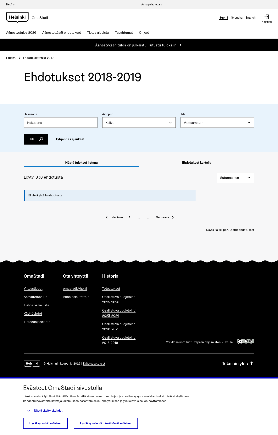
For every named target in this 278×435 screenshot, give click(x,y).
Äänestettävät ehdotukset (61, 32)
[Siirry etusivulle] (28, 17)
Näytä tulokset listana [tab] (81, 162)
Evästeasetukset (94, 363)
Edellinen (117, 217)
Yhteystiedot (33, 288)
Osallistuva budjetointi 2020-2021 (119, 326)
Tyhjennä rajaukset (70, 139)
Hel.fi (10, 4)
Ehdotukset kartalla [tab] (196, 162)
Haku (36, 139)
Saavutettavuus (35, 297)
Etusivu (11, 58)
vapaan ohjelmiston (209, 342)
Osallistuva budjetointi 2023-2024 (119, 313)
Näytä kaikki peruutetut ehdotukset (230, 230)
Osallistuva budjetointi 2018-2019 (119, 340)
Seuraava (162, 217)
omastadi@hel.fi (75, 288)
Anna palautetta (152, 5)
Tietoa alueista (98, 32)
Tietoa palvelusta (36, 305)
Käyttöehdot (33, 313)
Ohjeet (144, 32)
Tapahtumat (124, 32)
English (251, 17)
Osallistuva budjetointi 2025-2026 (119, 299)
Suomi (223, 17)
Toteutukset (111, 288)
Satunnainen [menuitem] (229, 177)
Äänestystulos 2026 (21, 32)
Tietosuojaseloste (37, 321)
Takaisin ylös (238, 364)
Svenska (236, 17)
